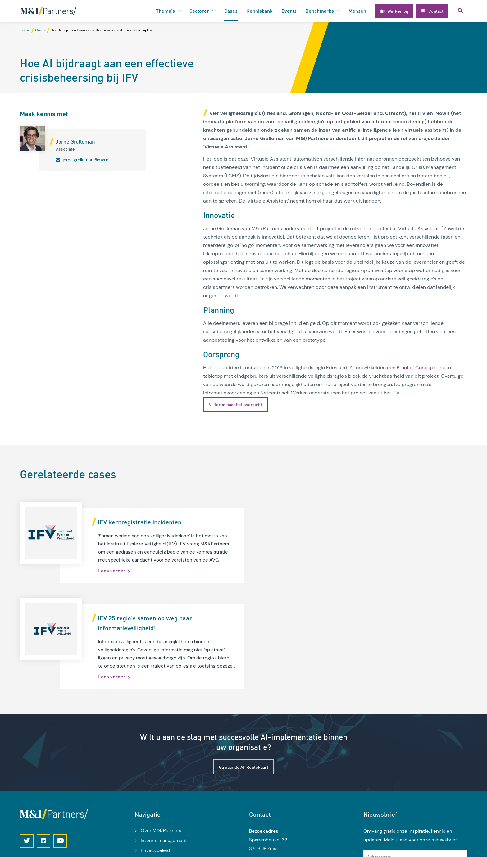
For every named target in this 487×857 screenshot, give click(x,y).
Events (289, 10)
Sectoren (199, 10)
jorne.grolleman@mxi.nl (86, 159)
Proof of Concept (416, 368)
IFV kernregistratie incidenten (139, 522)
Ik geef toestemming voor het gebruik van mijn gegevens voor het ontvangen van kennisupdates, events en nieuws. (417, 796)
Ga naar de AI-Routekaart (243, 671)
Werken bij (152, 785)
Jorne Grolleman (75, 141)
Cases (231, 10)
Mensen (357, 10)
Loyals (461, 848)
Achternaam (379, 761)
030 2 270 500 (274, 801)
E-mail (373, 777)
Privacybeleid (155, 755)
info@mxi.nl (270, 810)
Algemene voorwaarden (166, 765)
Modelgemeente (158, 775)
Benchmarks (319, 10)
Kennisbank (259, 10)
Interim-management (164, 745)
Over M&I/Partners (161, 735)
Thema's (165, 10)
